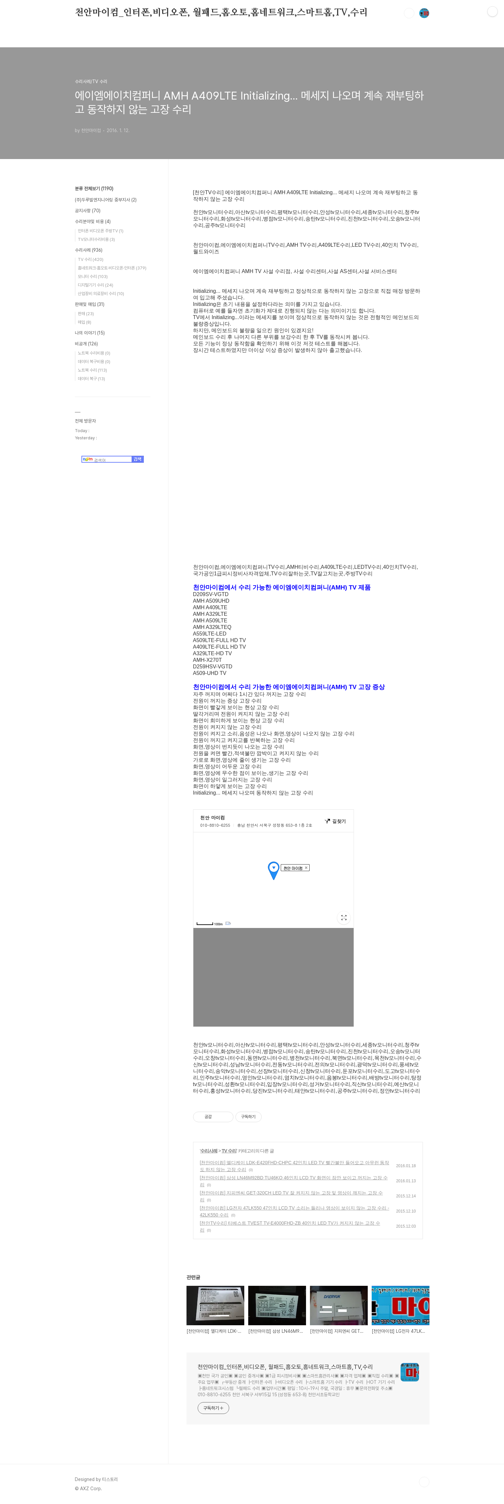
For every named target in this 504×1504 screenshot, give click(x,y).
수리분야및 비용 (93, 221)
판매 (86, 313)
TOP (424, 1482)
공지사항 (87, 210)
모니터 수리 (93, 276)
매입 (84, 322)
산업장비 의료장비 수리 (101, 293)
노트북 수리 (92, 370)
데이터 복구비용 (94, 361)
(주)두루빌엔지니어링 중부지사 (106, 199)
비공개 (86, 343)
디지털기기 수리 (95, 285)
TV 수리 (229, 1150)
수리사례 (208, 1150)
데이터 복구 (91, 378)
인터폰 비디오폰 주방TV (100, 230)
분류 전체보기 (94, 188)
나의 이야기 (90, 333)
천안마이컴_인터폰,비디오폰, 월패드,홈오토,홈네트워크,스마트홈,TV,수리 (221, 12)
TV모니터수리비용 (96, 239)
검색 (409, 13)
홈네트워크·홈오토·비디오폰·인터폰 (112, 268)
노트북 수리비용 (94, 353)
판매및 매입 (89, 304)
